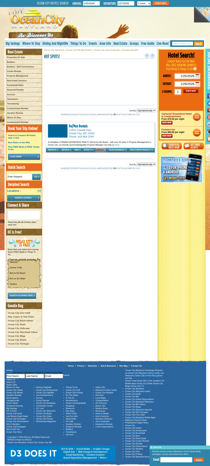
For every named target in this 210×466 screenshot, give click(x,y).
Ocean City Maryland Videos (22, 332)
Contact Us (136, 366)
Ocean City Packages (18, 343)
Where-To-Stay (14, 117)
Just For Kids (72, 416)
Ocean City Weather (104, 392)
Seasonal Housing (14, 406)
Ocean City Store (14, 432)
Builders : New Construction (20, 67)
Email (156, 459)
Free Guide (147, 43)
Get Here (99, 395)
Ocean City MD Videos (135, 404)
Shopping (70, 406)
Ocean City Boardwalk (76, 403)
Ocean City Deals (16, 324)
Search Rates (161, 3)
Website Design (14, 440)
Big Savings (13, 43)
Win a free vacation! (152, 381)
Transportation (101, 400)
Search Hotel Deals (134, 381)
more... (118, 145)
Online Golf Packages (16, 427)
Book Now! (166, 123)
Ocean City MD (45, 442)
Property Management (17, 76)
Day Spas (70, 411)
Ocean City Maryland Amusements (140, 457)
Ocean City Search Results (107, 50)
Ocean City (32, 442)
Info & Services (102, 416)
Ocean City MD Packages (136, 412)
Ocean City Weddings (46, 403)
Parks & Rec (71, 413)
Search (198, 43)
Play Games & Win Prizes (21, 316)
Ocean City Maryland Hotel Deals (197, 117)
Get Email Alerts (194, 146)
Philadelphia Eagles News (136, 423)
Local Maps (100, 398)
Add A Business (108, 366)
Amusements (72, 400)
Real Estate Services (17, 80)
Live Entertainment (44, 395)
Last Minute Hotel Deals (17, 416)
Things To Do (78, 43)
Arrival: (77, 3)
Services (11, 94)
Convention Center (44, 406)
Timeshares (12, 99)
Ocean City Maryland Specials (138, 410)
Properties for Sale (16, 57)
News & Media (101, 413)
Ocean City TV (137, 386)
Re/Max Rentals (78, 126)
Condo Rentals (14, 71)
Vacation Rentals (15, 113)
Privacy (80, 366)
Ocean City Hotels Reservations (139, 399)
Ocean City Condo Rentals (137, 441)
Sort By (142, 110)
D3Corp (27, 437)
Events (93, 43)
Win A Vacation (13, 424)
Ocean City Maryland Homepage (139, 370)
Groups (134, 43)
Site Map (123, 366)
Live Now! (163, 43)
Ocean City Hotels (17, 339)
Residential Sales (15, 85)
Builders (11, 62)
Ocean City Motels (14, 392)
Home (71, 366)
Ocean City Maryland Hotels (137, 391)
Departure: (110, 3)
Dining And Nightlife (55, 43)
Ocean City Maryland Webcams (139, 402)
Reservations (12, 398)
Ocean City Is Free (143, 375)
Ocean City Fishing (74, 392)
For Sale (69, 421)
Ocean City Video (44, 416)
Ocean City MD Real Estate (79, 50)
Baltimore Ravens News (136, 420)
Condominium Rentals (17, 108)
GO (190, 91)
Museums (70, 408)
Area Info (105, 43)
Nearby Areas (101, 408)
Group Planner (42, 400)
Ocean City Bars (132, 436)
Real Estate (120, 43)
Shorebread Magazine (46, 421)
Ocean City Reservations (20, 320)
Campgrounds (12, 400)
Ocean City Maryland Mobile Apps (140, 417)
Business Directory (103, 419)
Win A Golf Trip (13, 429)
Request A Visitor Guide (106, 390)
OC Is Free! (11, 411)
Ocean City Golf (73, 390)
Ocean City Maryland (54, 50)
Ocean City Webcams (19, 328)
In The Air (70, 398)
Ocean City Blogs (16, 336)
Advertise (92, 366)
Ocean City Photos (44, 419)
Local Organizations (104, 427)
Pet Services (101, 403)
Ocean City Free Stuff (19, 312)
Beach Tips (100, 406)
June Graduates (102, 421)
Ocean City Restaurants (47, 390)
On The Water (72, 395)
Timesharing (13, 104)
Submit (199, 460)
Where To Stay (31, 43)
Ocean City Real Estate (135, 438)
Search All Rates (172, 146)
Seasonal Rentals (15, 90)
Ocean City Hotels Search (52, 3)
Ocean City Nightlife (45, 392)
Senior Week (12, 403)
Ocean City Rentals (134, 444)
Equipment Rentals (104, 424)
